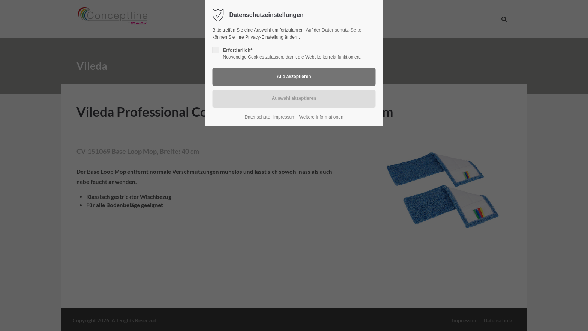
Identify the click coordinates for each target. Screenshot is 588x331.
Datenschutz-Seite (342, 30)
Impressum (284, 117)
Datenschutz (257, 117)
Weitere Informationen (321, 117)
